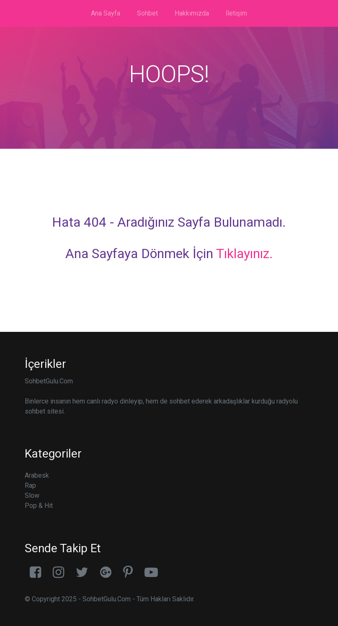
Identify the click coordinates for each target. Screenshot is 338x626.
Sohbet (147, 13)
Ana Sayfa (105, 13)
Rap (30, 485)
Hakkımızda (192, 13)
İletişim (236, 13)
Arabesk (37, 475)
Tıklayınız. (244, 253)
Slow (32, 495)
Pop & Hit (39, 506)
